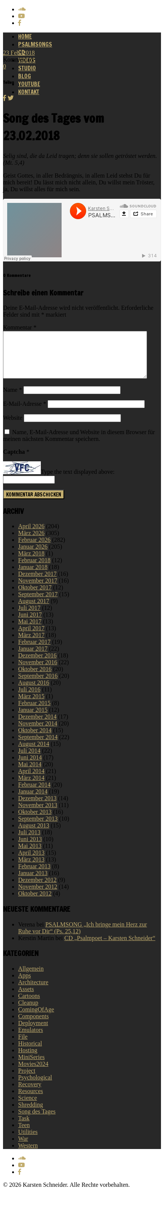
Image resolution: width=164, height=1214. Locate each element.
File (23, 1045)
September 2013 (37, 827)
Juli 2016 (29, 698)
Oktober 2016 (34, 678)
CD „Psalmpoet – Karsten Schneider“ (109, 947)
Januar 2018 (33, 576)
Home (25, 36)
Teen (24, 1134)
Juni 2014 (30, 766)
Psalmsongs (35, 44)
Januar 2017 (33, 657)
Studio (27, 68)
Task (23, 1127)
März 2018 (31, 562)
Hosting (27, 1059)
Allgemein (31, 977)
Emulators (30, 1039)
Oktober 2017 (34, 596)
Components (33, 1025)
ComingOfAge (36, 1018)
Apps (24, 984)
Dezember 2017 (37, 583)
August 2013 (33, 834)
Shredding (30, 1113)
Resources (30, 1100)
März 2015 (31, 705)
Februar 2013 (34, 875)
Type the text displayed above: (77, 481)
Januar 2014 (33, 800)
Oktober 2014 (34, 739)
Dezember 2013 (37, 807)
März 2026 (31, 542)
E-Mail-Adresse (24, 413)
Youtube (29, 84)
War (23, 1147)
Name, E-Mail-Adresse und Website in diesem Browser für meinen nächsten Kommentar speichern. (79, 444)
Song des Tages (37, 1120)
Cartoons (29, 1005)
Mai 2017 (30, 630)
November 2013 (37, 814)
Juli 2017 (29, 617)
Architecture (33, 991)
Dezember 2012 (37, 889)
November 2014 (37, 732)
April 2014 (31, 780)
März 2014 (31, 787)
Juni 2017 (30, 623)
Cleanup (28, 1011)
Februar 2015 (34, 712)
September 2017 (37, 603)
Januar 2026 (33, 555)
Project (26, 1079)
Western (28, 1154)
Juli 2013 (29, 841)
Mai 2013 (30, 855)
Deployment (33, 1032)
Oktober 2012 (34, 902)
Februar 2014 (34, 793)
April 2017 (31, 637)
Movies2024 (33, 1073)
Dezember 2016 (37, 664)
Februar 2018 (34, 569)
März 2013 (31, 868)
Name (12, 399)
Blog (24, 76)
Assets (26, 998)
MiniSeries (31, 1066)
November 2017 (37, 589)
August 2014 (33, 753)
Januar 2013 (33, 882)
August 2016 (33, 691)
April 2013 (31, 861)
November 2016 (37, 671)
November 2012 (37, 895)
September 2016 (37, 685)
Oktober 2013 (34, 821)
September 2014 (37, 746)
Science (27, 1107)
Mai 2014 (30, 773)
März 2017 (31, 644)
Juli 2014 (29, 759)
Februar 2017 (34, 651)
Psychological (35, 1086)
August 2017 (33, 610)
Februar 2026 (34, 549)
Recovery (29, 1093)
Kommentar (19, 327)
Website (12, 427)
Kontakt (28, 92)
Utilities (28, 1141)
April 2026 (31, 535)
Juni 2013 (30, 848)
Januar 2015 (33, 719)
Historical (30, 1052)
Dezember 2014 (37, 725)
